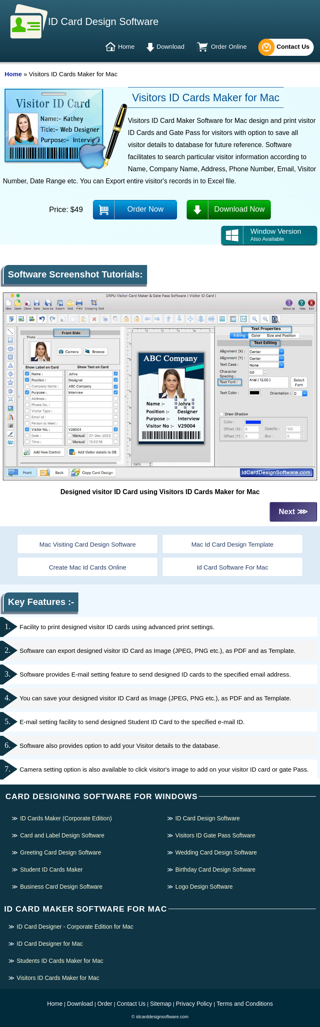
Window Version (269, 234)
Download (171, 46)
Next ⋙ (293, 511)
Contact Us (293, 46)
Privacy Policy (194, 1003)
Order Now (146, 209)
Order (105, 1003)
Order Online (229, 46)
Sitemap (160, 1003)
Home (126, 46)
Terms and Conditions (245, 1003)
